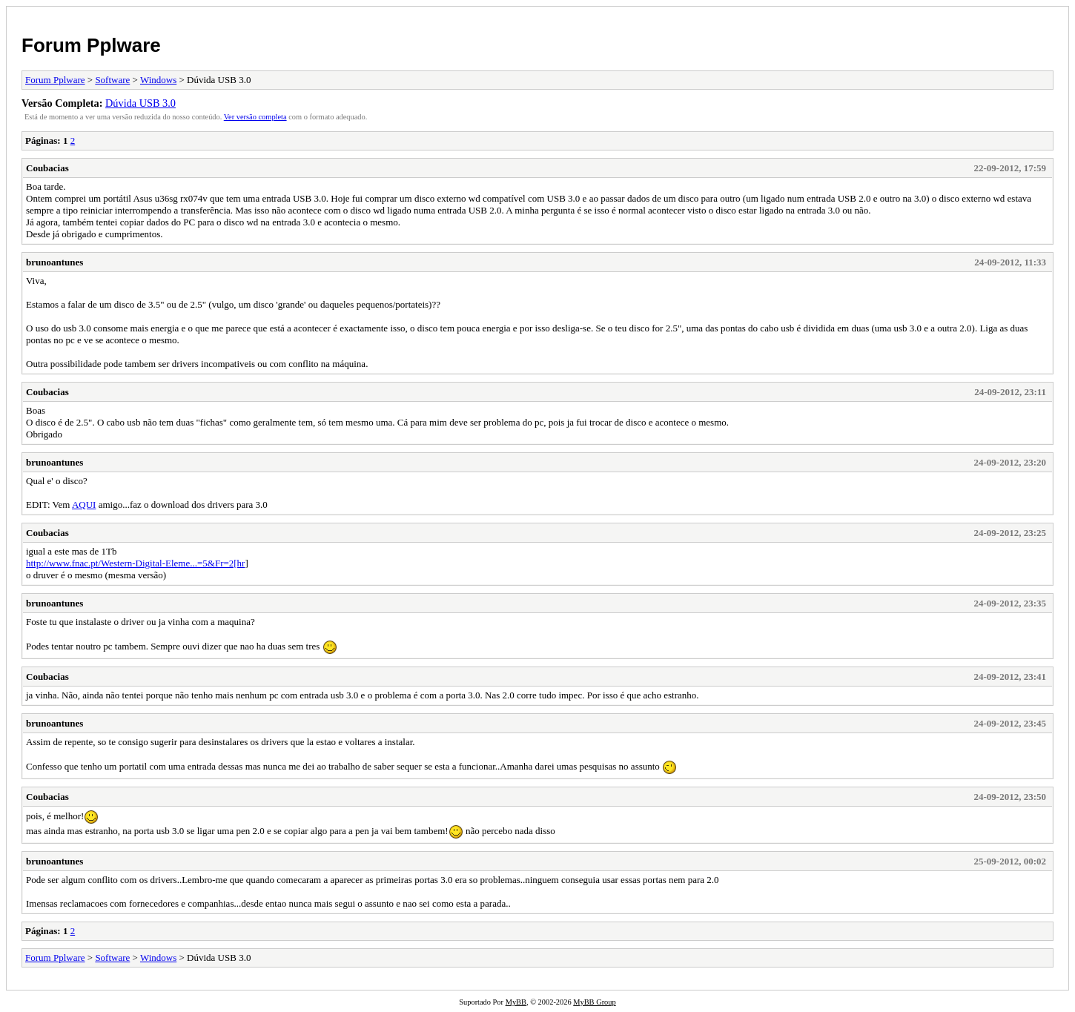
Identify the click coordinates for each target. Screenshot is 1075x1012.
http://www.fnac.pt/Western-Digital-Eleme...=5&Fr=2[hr (135, 563)
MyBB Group (594, 1002)
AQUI (84, 504)
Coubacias (47, 167)
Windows (158, 79)
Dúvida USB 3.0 (140, 103)
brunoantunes (54, 262)
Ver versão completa (255, 117)
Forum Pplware (91, 45)
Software (112, 79)
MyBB (516, 1002)
